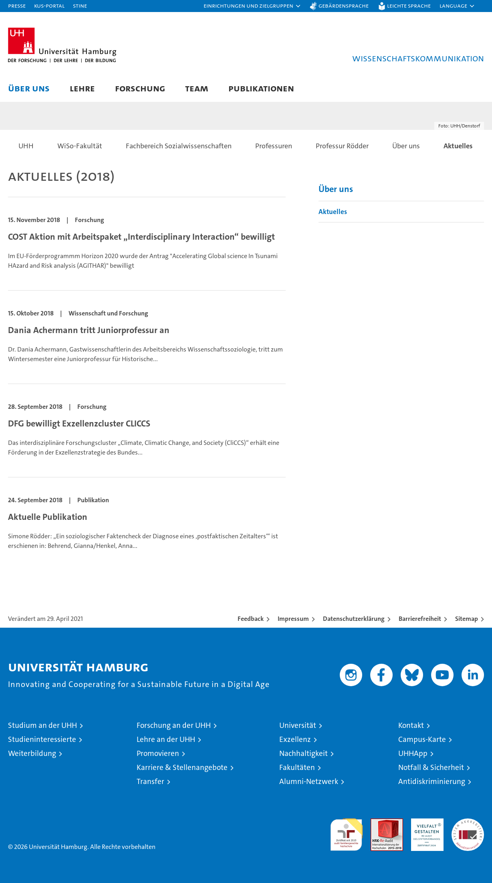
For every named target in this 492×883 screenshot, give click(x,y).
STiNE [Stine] (80, 5)
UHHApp (412, 753)
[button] (252, 6)
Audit (378, 822)
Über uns (29, 88)
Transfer (150, 781)
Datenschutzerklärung (354, 618)
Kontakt (411, 725)
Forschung (140, 88)
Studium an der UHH (42, 725)
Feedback (251, 618)
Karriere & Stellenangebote (182, 767)
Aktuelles (333, 211)
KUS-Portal (49, 5)
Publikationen (261, 88)
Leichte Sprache (409, 5)
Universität (297, 725)
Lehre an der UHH (166, 739)
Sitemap (466, 618)
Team (196, 88)
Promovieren (158, 753)
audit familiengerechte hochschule (346, 831)
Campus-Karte (422, 739)
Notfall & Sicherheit (431, 767)
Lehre (82, 88)
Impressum (293, 618)
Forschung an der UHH (174, 725)
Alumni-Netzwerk (308, 781)
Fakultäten (297, 767)
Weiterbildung (32, 753)
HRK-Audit (425, 822)
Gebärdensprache (344, 5)
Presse (17, 5)
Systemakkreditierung (468, 822)
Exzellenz (295, 739)
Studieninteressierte (42, 739)
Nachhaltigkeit (303, 753)
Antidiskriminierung (431, 781)
